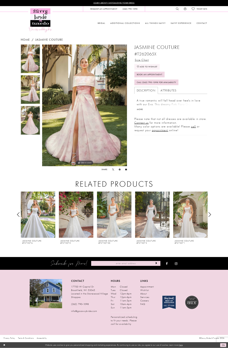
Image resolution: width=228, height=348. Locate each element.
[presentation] (38, 215)
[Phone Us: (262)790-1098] (130, 9)
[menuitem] (104, 9)
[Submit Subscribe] (156, 263)
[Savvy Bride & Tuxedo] (40, 20)
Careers (144, 300)
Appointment (147, 286)
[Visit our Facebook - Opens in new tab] (167, 263)
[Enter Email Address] (125, 263)
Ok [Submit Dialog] (223, 345)
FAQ (142, 304)
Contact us (141, 123)
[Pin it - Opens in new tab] (120, 169)
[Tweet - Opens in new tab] (113, 169)
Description (146, 91)
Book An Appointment (149, 75)
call (193, 127)
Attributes (169, 91)
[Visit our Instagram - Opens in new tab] (176, 263)
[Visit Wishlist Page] (199, 8)
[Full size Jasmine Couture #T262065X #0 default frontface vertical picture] (84, 105)
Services (144, 297)
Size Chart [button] (142, 60)
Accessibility (42, 338)
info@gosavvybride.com (84, 311)
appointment (160, 131)
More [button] (140, 110)
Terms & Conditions (26, 338)
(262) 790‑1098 (80, 304)
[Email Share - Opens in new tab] (126, 169)
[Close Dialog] (4, 345)
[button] (185, 9)
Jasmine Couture (49, 40)
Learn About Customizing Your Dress (114, 3)
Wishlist (144, 290)
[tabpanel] (30, 59)
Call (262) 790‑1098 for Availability (156, 83)
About (143, 293)
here (181, 345)
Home (25, 40)
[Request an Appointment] (104, 9)
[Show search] (177, 9)
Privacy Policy (9, 338)
